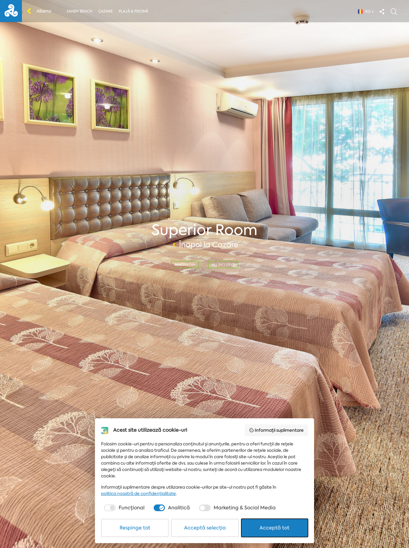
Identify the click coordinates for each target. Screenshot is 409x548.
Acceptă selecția (205, 528)
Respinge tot (135, 528)
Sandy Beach (79, 11)
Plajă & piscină (133, 11)
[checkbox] (123, 507)
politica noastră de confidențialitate (138, 493)
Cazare (105, 11)
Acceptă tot (274, 528)
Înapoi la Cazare (204, 244)
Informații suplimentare (276, 430)
